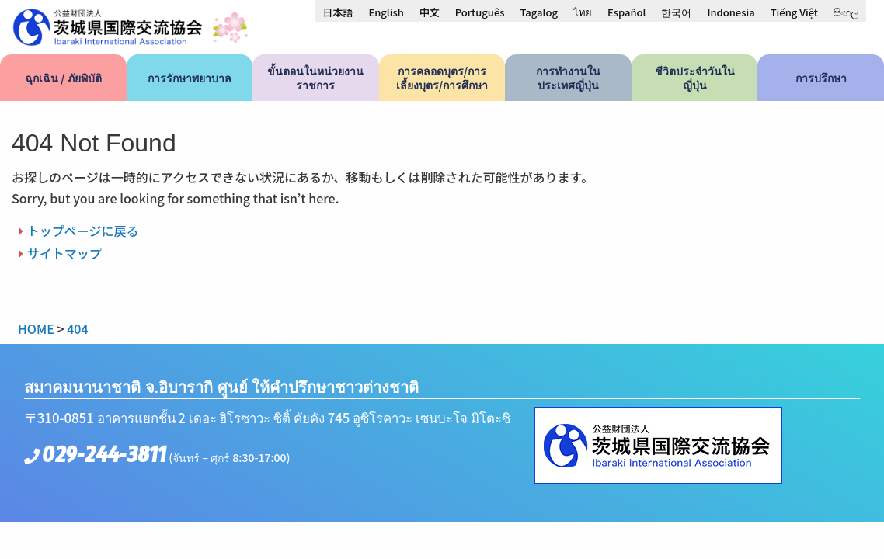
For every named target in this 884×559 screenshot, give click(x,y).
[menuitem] (337, 12)
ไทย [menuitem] (582, 12)
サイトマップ (64, 253)
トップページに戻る (83, 230)
